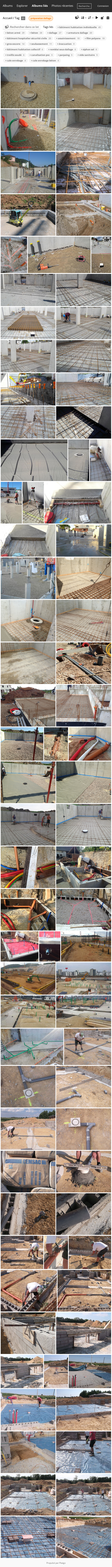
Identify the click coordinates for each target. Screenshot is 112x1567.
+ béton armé (14, 32)
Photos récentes (62, 6)
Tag (17, 18)
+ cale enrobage (15, 60)
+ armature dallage (79, 32)
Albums (8, 6)
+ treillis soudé (14, 55)
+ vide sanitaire (88, 55)
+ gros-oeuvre (14, 43)
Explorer (22, 6)
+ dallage (54, 32)
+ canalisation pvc (41, 55)
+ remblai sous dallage (62, 49)
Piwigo (62, 1562)
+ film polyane (95, 38)
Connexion (103, 5)
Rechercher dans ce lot (24, 27)
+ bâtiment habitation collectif (24, 49)
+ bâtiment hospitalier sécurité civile (28, 38)
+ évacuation (65, 43)
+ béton (36, 32)
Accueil (7, 18)
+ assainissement (67, 38)
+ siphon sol (89, 49)
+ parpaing (65, 55)
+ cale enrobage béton (45, 60)
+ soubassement (41, 43)
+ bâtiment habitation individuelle (79, 27)
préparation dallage (41, 18)
